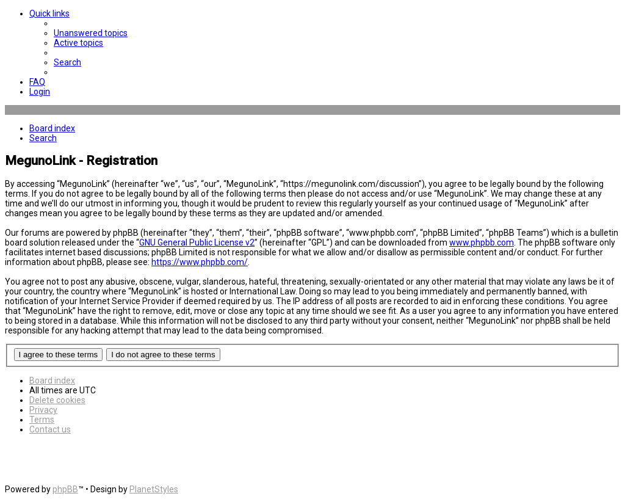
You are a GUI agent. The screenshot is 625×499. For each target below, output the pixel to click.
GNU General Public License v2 (197, 242)
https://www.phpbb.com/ (199, 262)
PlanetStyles (153, 489)
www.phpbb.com (481, 242)
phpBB (65, 489)
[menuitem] (91, 33)
